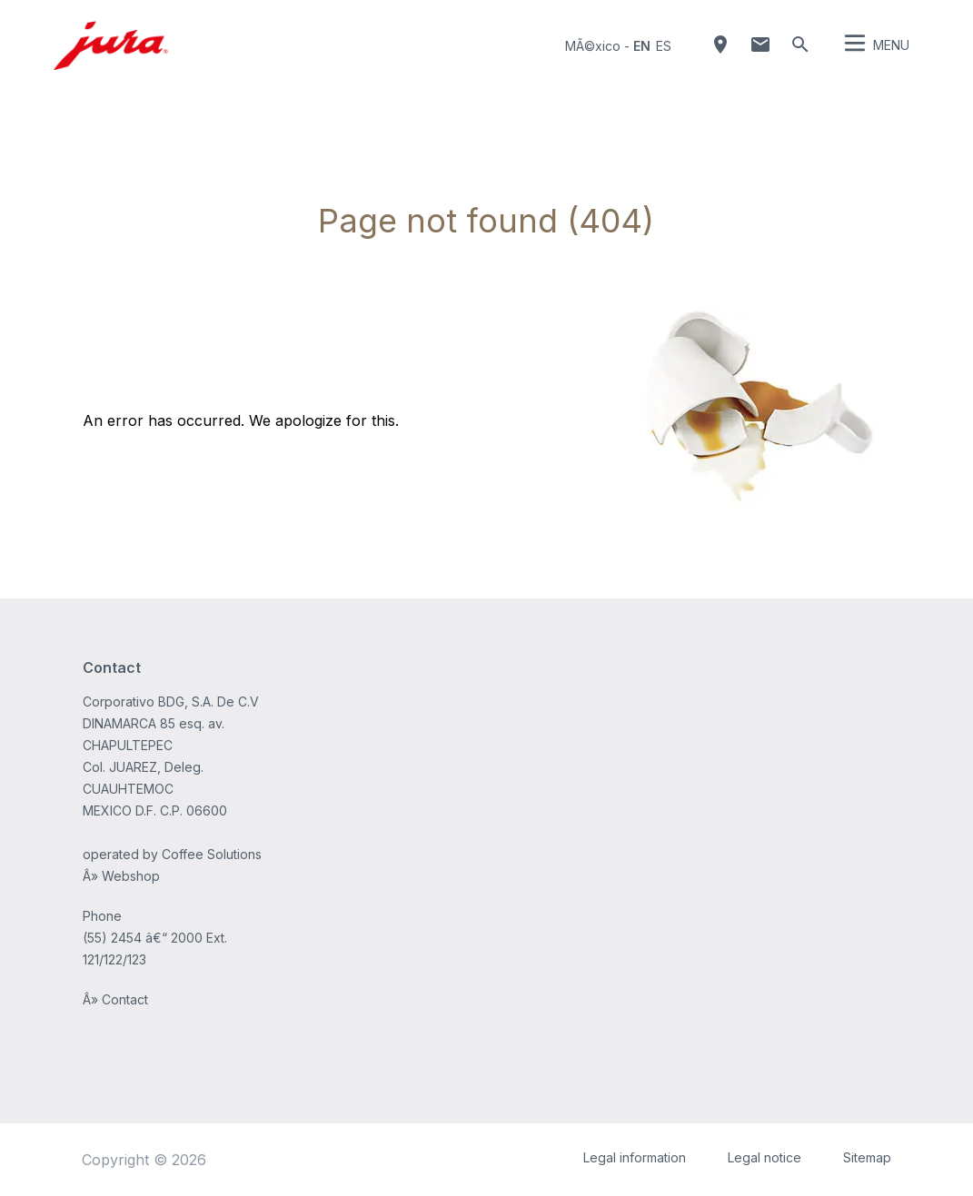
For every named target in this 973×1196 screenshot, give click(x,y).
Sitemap (867, 1157)
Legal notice (764, 1157)
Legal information (634, 1157)
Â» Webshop (121, 876)
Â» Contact (115, 999)
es (663, 46)
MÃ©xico (593, 46)
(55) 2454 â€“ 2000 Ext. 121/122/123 (155, 948)
